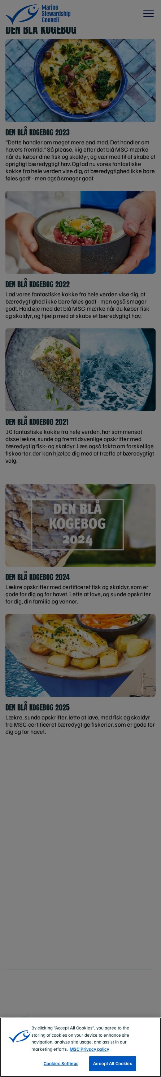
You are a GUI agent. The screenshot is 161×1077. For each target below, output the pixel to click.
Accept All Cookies (112, 1063)
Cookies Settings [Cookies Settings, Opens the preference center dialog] (61, 1063)
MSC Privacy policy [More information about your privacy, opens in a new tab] (89, 1049)
